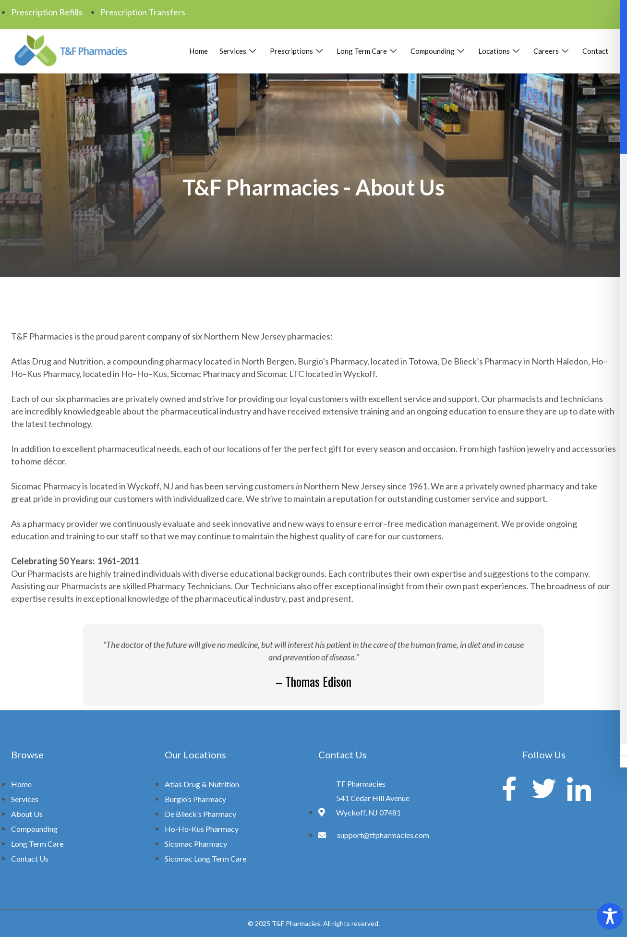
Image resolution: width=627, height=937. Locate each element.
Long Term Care (368, 51)
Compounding (438, 51)
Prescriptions (297, 51)
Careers (552, 51)
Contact (595, 51)
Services (238, 51)
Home (198, 51)
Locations (500, 51)
